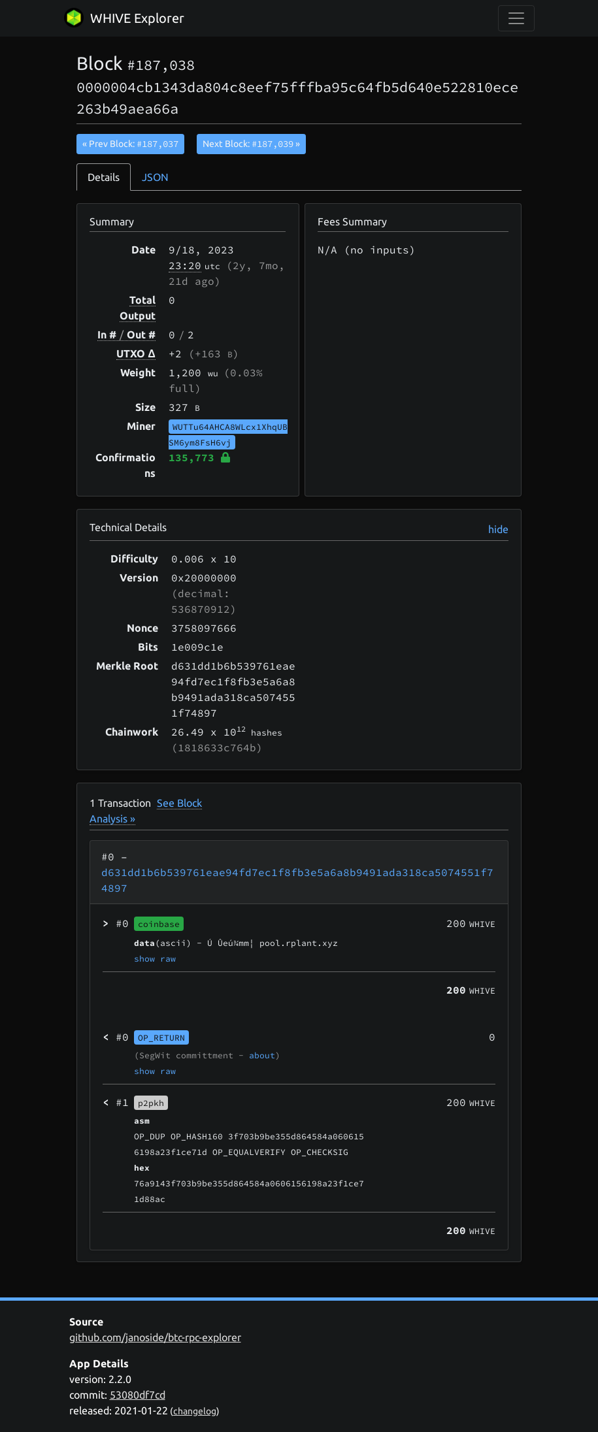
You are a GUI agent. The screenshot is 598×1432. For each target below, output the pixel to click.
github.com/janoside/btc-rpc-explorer (155, 1337)
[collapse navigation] (516, 18)
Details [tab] (104, 177)
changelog (194, 1411)
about (262, 1055)
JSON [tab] (155, 177)
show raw (155, 958)
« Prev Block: (130, 144)
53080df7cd (137, 1395)
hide (498, 529)
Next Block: (251, 144)
